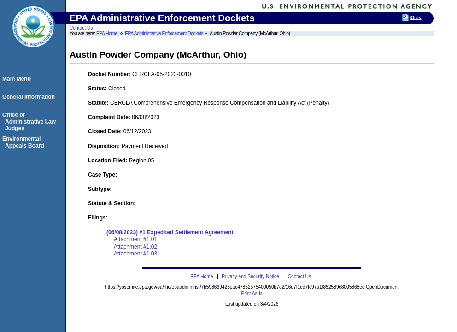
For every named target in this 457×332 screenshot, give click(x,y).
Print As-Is (251, 293)
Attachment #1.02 (135, 246)
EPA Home (106, 33)
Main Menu (18, 79)
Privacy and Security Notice (250, 276)
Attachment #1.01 (135, 239)
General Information (30, 97)
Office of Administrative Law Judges (30, 121)
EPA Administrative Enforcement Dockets (164, 33)
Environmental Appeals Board (24, 142)
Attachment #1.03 (135, 253)
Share (415, 17)
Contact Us (81, 27)
